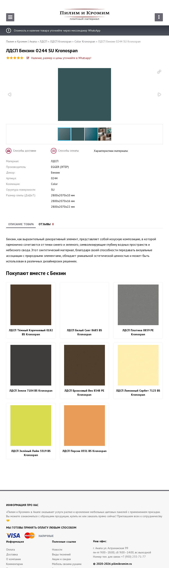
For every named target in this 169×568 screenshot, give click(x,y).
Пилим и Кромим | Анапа (21, 41)
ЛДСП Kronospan (60, 41)
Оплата (10, 549)
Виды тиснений (61, 554)
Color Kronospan (84, 41)
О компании (13, 559)
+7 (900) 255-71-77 (133, 556)
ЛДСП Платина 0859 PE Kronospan (138, 332)
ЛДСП (43, 41)
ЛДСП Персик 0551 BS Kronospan (84, 451)
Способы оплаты (68, 150)
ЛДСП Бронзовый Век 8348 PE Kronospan (84, 392)
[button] (159, 71)
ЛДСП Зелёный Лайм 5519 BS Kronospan (31, 453)
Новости (57, 549)
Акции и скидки (61, 559)
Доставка (12, 554)
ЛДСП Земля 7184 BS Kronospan (30, 390)
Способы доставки (24, 150)
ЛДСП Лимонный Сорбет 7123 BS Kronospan (138, 392)
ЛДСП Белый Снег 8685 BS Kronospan (84, 332)
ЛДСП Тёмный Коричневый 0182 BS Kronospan (31, 332)
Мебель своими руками (66, 564)
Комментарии (14, 564)
